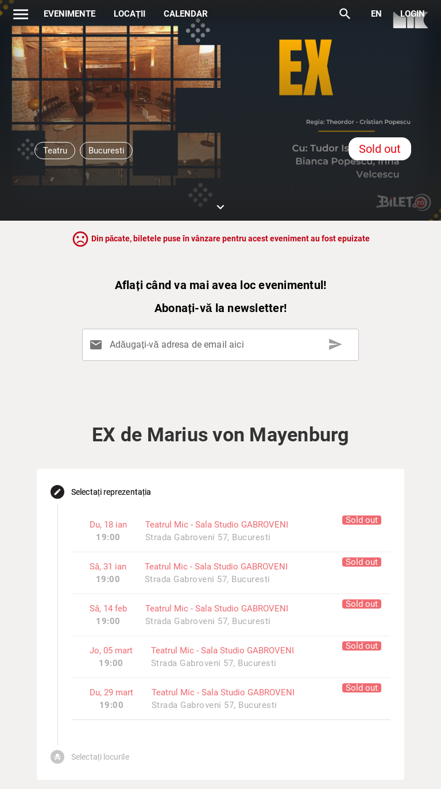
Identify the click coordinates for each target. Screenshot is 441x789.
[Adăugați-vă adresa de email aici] (222, 345)
